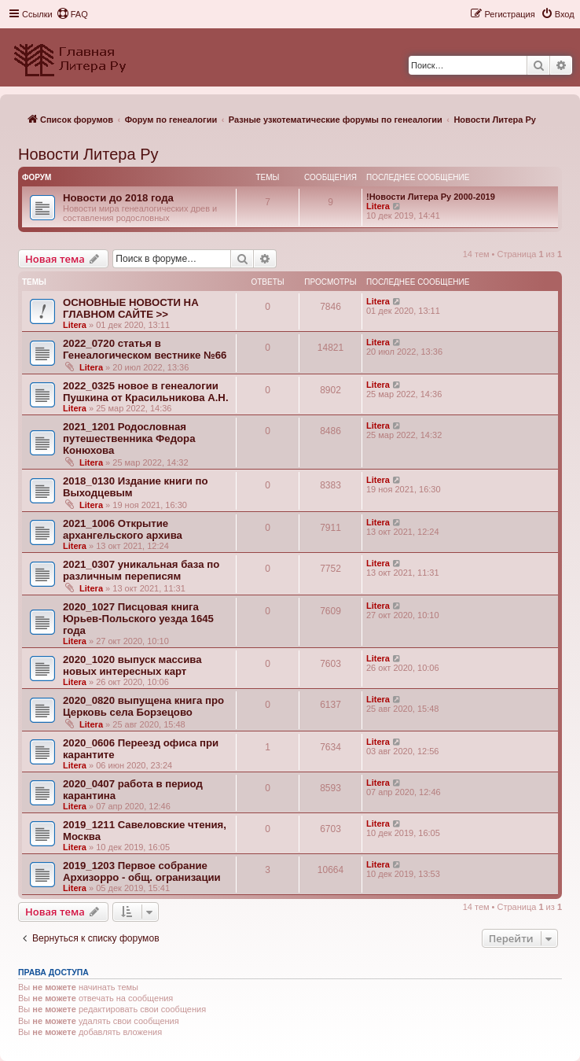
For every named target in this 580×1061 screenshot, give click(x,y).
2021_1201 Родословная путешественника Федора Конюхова (129, 438)
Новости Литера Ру (88, 154)
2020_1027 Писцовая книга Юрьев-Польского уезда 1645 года (138, 618)
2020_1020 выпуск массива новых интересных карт (132, 665)
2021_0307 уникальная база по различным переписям (141, 570)
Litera (378, 206)
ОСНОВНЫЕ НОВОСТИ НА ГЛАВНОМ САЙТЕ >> (131, 308)
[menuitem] (72, 14)
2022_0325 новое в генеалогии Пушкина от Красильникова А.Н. (146, 391)
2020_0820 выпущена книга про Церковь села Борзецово (143, 706)
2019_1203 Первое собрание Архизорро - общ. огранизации (142, 871)
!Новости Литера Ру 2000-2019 (430, 196)
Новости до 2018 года (118, 198)
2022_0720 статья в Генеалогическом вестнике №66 (144, 349)
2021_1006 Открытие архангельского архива (122, 529)
